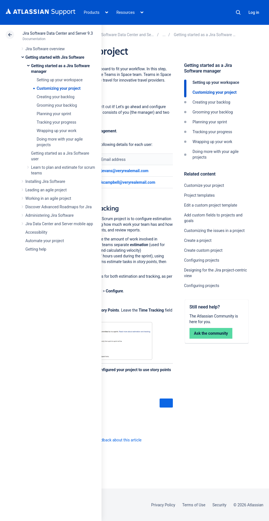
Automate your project (44, 240)
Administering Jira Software (49, 215)
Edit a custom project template (210, 205)
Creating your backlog (55, 97)
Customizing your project (59, 88)
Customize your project (204, 185)
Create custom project (203, 250)
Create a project (197, 240)
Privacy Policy (163, 505)
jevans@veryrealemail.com (124, 170)
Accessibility (36, 232)
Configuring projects (201, 260)
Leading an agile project (46, 190)
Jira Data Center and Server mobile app (59, 224)
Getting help (35, 249)
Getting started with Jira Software (54, 57)
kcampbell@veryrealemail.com (128, 182)
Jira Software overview (45, 49)
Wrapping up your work (56, 130)
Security (219, 505)
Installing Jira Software (45, 181)
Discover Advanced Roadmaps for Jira (58, 207)
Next (166, 403)
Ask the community (211, 333)
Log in (253, 12)
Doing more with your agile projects (216, 154)
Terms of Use (193, 505)
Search (238, 12)
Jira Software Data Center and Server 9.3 (58, 33)
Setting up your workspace (60, 80)
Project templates (199, 195)
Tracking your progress (56, 122)
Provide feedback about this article (111, 440)
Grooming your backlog (57, 105)
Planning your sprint (54, 113)
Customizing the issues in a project (214, 230)
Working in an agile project (48, 198)
